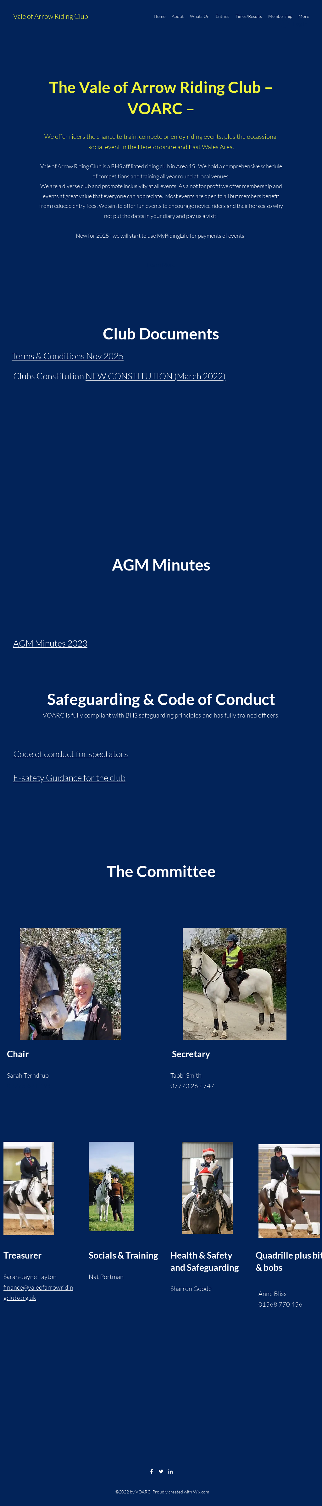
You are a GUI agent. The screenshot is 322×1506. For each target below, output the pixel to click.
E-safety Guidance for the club (69, 777)
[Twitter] (161, 1471)
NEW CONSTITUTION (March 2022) (155, 376)
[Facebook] (151, 1471)
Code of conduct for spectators (70, 753)
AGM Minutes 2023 (50, 643)
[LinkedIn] (170, 1471)
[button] (161, 264)
